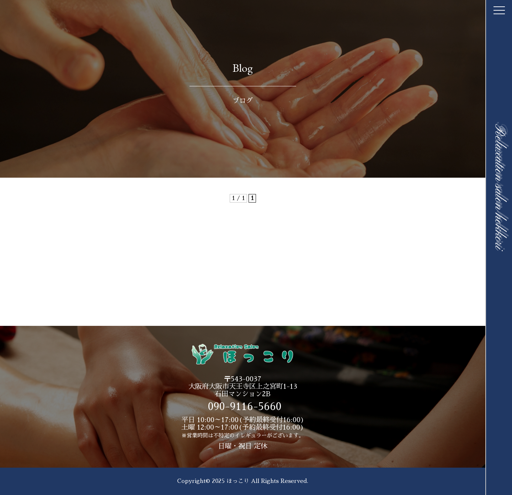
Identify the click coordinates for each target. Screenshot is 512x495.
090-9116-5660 (244, 407)
